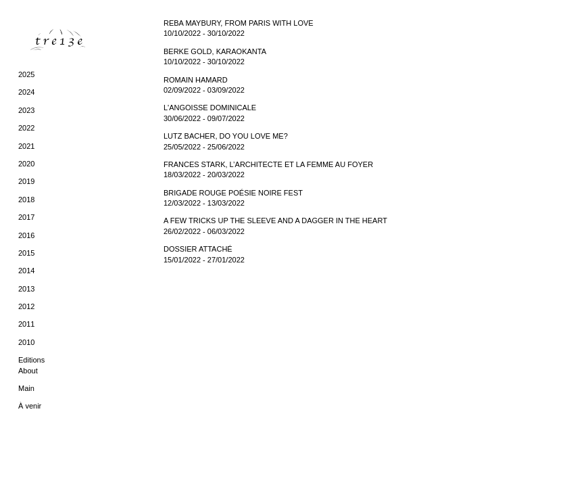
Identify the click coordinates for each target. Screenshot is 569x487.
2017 (26, 217)
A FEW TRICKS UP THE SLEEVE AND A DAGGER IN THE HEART (275, 220)
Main (26, 388)
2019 (26, 181)
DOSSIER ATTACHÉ (198, 249)
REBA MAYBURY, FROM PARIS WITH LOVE (239, 23)
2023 (26, 110)
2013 (26, 289)
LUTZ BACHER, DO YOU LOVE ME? (226, 136)
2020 (26, 164)
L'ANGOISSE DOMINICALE (210, 107)
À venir (29, 406)
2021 (26, 146)
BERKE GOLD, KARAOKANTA (215, 51)
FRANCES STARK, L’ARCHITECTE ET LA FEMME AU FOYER (268, 164)
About (28, 371)
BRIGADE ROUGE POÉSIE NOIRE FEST (233, 193)
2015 (26, 253)
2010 (26, 342)
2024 (26, 92)
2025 (26, 74)
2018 (26, 199)
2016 (26, 235)
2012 (26, 306)
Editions (31, 360)
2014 (26, 270)
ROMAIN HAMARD (196, 80)
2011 (26, 324)
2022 (26, 128)
